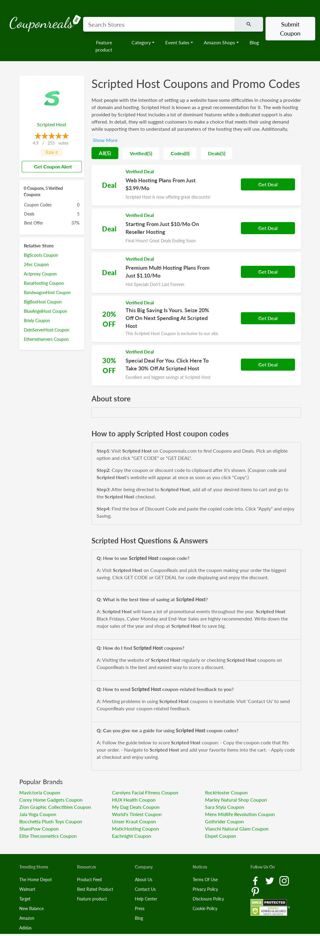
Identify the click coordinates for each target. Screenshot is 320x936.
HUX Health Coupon (134, 800)
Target (24, 898)
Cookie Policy (205, 908)
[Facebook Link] (255, 880)
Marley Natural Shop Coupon (236, 800)
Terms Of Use (205, 879)
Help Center (146, 898)
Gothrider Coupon (224, 821)
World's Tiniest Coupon (137, 814)
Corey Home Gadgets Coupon (50, 800)
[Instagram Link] (284, 880)
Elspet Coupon (220, 836)
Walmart (27, 889)
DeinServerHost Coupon (46, 329)
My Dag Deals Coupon (136, 807)
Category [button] (141, 42)
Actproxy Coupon (40, 273)
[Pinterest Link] (255, 891)
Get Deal (268, 184)
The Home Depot (35, 879)
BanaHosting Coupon (44, 283)
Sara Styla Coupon (224, 807)
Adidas (25, 927)
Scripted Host (51, 124)
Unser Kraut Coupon (134, 821)
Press (139, 908)
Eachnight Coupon (131, 836)
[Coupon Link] (196, 185)
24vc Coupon (36, 264)
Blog (254, 42)
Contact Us (145, 889)
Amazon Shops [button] (219, 42)
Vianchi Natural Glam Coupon (237, 828)
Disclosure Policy (208, 898)
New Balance (31, 908)
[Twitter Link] (270, 880)
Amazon (26, 918)
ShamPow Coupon (39, 828)
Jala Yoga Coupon (37, 814)
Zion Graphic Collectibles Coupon (55, 807)
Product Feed (89, 879)
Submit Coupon (290, 28)
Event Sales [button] (177, 42)
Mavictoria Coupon (39, 792)
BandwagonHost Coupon (47, 292)
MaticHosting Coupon (135, 828)
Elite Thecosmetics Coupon (48, 836)
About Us (143, 879)
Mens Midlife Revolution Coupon (240, 814)
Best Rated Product (95, 889)
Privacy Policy (205, 889)
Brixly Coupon (37, 320)
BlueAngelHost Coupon (45, 311)
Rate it (52, 152)
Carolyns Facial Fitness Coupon (145, 792)
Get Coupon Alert (50, 166)
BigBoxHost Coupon (43, 301)
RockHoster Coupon (226, 792)
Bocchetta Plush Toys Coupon (50, 821)
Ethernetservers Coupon (46, 339)
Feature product (103, 45)
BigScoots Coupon (41, 255)
